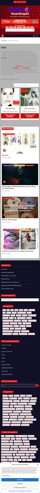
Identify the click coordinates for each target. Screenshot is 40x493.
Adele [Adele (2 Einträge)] (16, 310)
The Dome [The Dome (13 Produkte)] (32, 457)
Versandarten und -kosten (8, 276)
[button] (38, 464)
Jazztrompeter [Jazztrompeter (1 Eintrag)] (32, 315)
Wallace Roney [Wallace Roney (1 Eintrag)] (23, 334)
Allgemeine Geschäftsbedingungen (11, 285)
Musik (7, 27)
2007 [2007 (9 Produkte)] (3, 436)
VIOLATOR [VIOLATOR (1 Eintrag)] (15, 334)
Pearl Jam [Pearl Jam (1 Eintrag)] (22, 326)
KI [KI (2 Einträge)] (15, 318)
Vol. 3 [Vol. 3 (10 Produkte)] (24, 460)
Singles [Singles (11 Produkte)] (3, 457)
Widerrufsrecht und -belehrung (10, 282)
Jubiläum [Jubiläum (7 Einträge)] (5, 318)
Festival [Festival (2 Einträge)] (13, 315)
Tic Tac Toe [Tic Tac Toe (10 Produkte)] (4, 460)
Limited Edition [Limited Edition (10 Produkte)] (5, 449)
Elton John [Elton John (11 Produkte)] (26, 444)
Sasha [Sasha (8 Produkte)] (27, 454)
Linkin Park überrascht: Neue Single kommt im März (18, 251)
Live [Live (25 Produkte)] (11, 449)
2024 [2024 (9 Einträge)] (12, 310)
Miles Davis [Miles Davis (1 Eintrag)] (6, 323)
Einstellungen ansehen (20, 487)
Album (11, 27)
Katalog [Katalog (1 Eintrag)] (11, 318)
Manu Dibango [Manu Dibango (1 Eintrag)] (32, 320)
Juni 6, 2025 (6, 190)
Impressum (29, 491)
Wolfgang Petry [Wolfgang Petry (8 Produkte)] (5, 462)
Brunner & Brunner (7, 351)
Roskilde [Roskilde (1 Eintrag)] (29, 326)
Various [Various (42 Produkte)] (11, 460)
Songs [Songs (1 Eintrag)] (11, 328)
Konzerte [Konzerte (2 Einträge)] (29, 318)
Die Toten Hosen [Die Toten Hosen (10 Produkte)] (18, 444)
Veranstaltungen (29, 165)
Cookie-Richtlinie (12, 491)
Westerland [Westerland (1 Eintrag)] (31, 334)
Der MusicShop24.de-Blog (9, 134)
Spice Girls (5, 155)
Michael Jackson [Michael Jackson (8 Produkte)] (33, 449)
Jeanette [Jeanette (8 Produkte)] (33, 446)
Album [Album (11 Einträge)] (25, 310)
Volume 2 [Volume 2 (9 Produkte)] (29, 460)
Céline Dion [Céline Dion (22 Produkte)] (26, 441)
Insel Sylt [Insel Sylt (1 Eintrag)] (25, 315)
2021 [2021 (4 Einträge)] (8, 310)
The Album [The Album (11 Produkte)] (9, 457)
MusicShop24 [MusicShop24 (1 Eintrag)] (13, 323)
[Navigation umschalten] (34, 36)
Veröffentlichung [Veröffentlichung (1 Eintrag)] (7, 334)
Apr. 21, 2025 (6, 222)
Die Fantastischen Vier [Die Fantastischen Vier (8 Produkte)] (7, 444)
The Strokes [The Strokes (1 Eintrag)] (17, 331)
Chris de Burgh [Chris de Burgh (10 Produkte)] (17, 441)
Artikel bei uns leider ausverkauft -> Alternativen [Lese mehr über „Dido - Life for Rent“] (30, 116)
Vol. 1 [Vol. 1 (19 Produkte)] (15, 460)
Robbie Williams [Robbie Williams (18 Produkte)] (20, 454)
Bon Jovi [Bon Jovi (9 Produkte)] (18, 438)
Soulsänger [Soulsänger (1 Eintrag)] (18, 328)
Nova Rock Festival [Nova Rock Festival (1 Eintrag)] (7, 326)
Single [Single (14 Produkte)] (32, 454)
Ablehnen (20, 483)
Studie (32, 27)
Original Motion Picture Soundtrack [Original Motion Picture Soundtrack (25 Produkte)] (27, 452)
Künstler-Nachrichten (8, 165)
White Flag (16, 68)
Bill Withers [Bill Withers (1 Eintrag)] (31, 310)
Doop (3, 355)
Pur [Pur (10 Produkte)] (14, 454)
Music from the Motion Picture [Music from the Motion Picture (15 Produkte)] (9, 452)
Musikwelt (17, 230)
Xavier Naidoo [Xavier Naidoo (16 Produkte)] (14, 462)
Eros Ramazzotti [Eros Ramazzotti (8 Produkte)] (5, 446)
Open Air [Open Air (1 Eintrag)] (16, 326)
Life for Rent (19, 66)
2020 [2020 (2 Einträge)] (4, 310)
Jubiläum (19, 27)
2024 (15, 27)
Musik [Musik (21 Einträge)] (20, 323)
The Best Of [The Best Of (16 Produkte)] (16, 457)
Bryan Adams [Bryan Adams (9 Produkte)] (5, 441)
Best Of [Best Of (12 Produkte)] (13, 438)
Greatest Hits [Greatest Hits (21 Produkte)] (14, 446)
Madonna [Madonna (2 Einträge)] (24, 320)
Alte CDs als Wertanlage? (9, 220)
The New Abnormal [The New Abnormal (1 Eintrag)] (7, 331)
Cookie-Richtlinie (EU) (7, 289)
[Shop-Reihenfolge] (26, 85)
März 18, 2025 (7, 253)
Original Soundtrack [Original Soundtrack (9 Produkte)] (6, 454)
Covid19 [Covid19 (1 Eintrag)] (14, 312)
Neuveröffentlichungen (19, 165)
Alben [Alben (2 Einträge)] (21, 310)
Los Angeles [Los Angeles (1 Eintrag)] (17, 320)
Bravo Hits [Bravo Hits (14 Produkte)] (24, 438)
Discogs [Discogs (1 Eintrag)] (29, 312)
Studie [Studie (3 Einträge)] (23, 328)
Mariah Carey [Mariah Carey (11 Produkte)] (24, 449)
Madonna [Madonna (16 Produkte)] (16, 449)
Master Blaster (6, 364)
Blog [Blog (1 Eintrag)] (4, 312)
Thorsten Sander (6, 345)
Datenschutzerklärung (21, 491)
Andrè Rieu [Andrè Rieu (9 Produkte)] (31, 436)
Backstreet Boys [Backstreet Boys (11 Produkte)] (5, 438)
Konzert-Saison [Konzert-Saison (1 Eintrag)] (21, 318)
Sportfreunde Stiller (7, 368)
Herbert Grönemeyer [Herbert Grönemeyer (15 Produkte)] (24, 446)
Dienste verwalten (6, 475)
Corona (24, 27)
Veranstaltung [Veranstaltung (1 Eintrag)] (25, 331)
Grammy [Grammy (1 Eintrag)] (18, 315)
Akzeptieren (20, 479)
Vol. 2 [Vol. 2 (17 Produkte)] (19, 460)
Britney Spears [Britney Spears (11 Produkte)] (32, 438)
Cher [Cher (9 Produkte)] (11, 441)
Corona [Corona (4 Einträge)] (9, 312)
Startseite (3, 40)
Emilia (3, 358)
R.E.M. (3, 361)
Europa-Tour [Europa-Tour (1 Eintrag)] (6, 315)
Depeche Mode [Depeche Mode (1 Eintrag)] (21, 312)
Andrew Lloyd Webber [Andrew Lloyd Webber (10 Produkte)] (21, 436)
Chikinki (4, 348)
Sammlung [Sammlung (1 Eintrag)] (6, 328)
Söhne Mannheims (7, 374)
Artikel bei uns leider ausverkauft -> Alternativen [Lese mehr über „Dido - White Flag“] (10, 116)
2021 (28, 27)
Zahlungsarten (5, 279)
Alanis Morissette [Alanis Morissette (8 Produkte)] (10, 436)
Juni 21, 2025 (6, 157)
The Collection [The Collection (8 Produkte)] (24, 457)
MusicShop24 (20, 13)
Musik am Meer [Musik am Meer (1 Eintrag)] (27, 323)
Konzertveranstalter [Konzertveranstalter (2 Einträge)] (8, 320)
